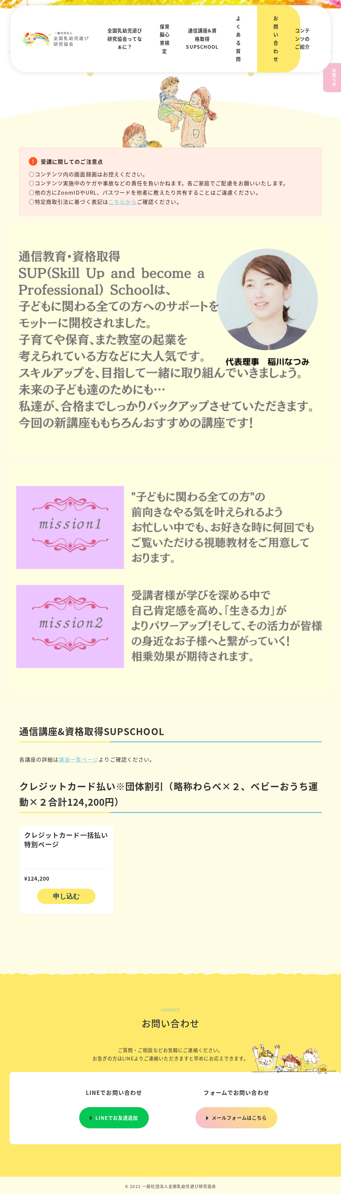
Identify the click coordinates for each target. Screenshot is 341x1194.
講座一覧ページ (78, 759)
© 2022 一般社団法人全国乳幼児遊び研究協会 (170, 1186)
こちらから (122, 202)
